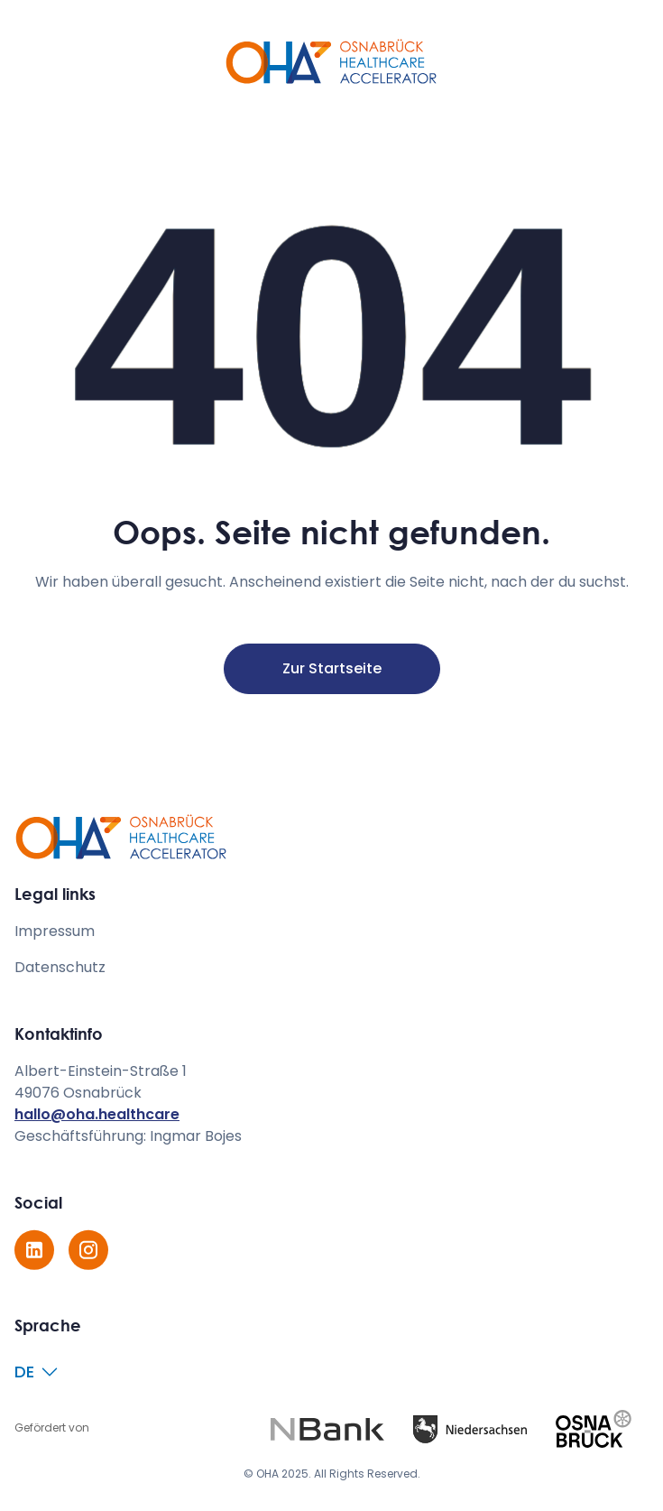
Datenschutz (60, 967)
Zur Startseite (332, 668)
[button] (37, 1372)
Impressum (54, 931)
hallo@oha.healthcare (97, 1114)
